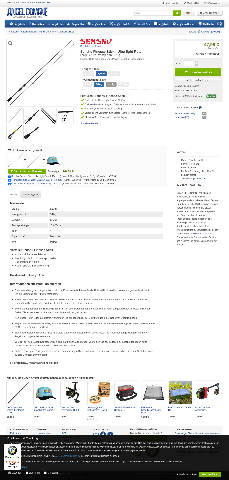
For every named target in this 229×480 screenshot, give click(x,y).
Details (13, 194)
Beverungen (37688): (185, 113)
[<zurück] (191, 31)
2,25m (113, 73)
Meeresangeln (212, 433)
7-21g (123, 84)
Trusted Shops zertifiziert (193, 178)
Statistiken (34, 472)
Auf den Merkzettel (197, 80)
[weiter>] (215, 31)
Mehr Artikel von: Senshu (90, 46)
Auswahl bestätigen (187, 474)
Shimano (199, 433)
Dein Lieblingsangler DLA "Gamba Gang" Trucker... (36, 183)
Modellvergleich (30, 194)
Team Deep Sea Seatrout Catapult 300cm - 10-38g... (37, 180)
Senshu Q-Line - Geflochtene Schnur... (98, 408)
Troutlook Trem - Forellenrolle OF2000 (70, 408)
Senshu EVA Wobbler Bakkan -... (124, 408)
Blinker (191, 433)
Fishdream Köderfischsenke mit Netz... (151, 410)
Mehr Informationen (17, 467)
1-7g (87, 84)
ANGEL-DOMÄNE (29, 12)
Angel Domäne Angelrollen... (202, 408)
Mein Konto (170, 3)
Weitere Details (89, 123)
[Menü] (18, 446)
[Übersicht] (203, 31)
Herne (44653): (182, 117)
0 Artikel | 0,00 (209, 13)
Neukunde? (44, 2)
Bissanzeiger (181, 433)
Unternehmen (43, 433)
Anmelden (26, 2)
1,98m (88, 73)
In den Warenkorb (198, 71)
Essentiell (16, 472)
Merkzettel (191, 3)
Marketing (52, 472)
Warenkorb (212, 3)
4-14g (111, 84)
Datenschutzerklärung (70, 456)
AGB (64, 433)
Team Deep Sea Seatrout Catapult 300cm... (15, 410)
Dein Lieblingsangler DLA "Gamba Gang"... (44, 408)
